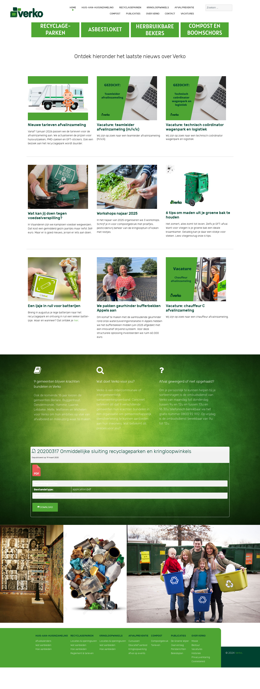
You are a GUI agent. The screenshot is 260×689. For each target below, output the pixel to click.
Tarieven (155, 645)
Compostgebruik (159, 641)
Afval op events (137, 653)
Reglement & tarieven (82, 653)
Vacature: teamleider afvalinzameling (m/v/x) (118, 127)
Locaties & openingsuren (83, 641)
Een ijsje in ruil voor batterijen (54, 306)
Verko (238, 653)
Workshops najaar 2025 (117, 213)
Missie (195, 641)
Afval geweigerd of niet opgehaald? (186, 381)
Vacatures (197, 649)
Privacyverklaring (201, 657)
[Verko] (26, 12)
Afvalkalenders (43, 641)
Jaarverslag (177, 645)
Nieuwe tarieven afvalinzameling (57, 125)
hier (76, 320)
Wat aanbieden (43, 645)
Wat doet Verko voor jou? (116, 381)
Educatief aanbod (138, 645)
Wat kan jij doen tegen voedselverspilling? (47, 215)
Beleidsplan (177, 653)
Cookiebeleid (198, 661)
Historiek (196, 653)
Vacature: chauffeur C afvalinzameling (185, 308)
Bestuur (196, 645)
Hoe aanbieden (43, 649)
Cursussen (134, 641)
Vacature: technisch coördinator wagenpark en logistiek (195, 127)
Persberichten (178, 649)
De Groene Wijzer (180, 641)
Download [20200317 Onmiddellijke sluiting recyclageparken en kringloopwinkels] (45, 507)
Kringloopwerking (138, 649)
